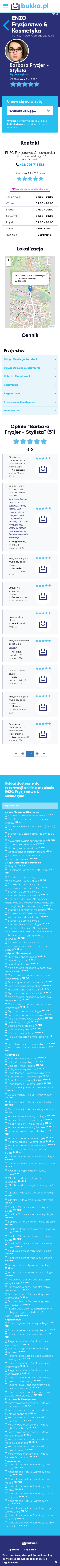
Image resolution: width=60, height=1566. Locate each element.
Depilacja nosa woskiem (25, 848)
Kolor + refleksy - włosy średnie (29, 1127)
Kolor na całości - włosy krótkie (29, 1141)
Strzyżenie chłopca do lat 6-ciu (29, 815)
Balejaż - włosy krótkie (24, 1065)
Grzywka (15, 866)
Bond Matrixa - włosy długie (27, 1076)
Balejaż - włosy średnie (24, 1069)
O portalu (13, 1549)
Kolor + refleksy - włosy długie (28, 1120)
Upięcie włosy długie (23, 1029)
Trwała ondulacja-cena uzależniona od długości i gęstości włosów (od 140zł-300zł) (28, 1312)
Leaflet (51, 326)
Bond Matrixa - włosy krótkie (27, 1080)
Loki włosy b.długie (21, 1022)
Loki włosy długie (20, 960)
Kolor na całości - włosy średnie (30, 1145)
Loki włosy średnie (21, 964)
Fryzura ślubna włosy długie (27, 1011)
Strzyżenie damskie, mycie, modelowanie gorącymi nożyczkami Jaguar (26, 946)
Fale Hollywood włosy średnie (28, 982)
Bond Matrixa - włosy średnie (28, 1083)
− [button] (8, 264)
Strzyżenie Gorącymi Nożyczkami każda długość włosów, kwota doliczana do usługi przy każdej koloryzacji (29, 902)
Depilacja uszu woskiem (24, 844)
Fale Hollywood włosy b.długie (29, 1018)
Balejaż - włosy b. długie (25, 1058)
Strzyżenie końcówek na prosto (29, 909)
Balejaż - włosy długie (24, 1062)
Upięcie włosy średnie (23, 1025)
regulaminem (10, 1562)
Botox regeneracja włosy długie (30, 1330)
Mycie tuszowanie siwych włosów (30, 840)
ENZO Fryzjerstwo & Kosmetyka (29, 24)
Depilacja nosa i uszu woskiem (28, 851)
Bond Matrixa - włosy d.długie (28, 1072)
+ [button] (8, 260)
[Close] (56, 1562)
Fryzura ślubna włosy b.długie (28, 1014)
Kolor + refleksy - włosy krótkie (28, 1123)
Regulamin (30, 1549)
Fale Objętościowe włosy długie (30, 1044)
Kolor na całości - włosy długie (29, 1138)
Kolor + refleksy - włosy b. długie (30, 1116)
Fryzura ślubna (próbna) (25, 956)
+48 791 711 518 (32, 165)
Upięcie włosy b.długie (24, 1033)
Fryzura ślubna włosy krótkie (27, 989)
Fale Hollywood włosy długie (28, 985)
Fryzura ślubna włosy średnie (28, 993)
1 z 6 (30, 753)
